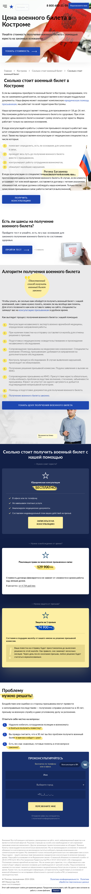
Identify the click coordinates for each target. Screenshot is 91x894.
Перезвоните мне (78, 6)
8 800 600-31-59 (57, 5)
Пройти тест (17, 250)
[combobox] (45, 785)
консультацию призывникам (34, 310)
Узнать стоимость (21, 51)
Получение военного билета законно (29, 395)
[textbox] (45, 785)
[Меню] (5, 6)
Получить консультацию (21, 199)
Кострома (21, 7)
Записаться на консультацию (45, 522)
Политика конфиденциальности (64, 879)
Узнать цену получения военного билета (45, 405)
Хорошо (56, 891)
